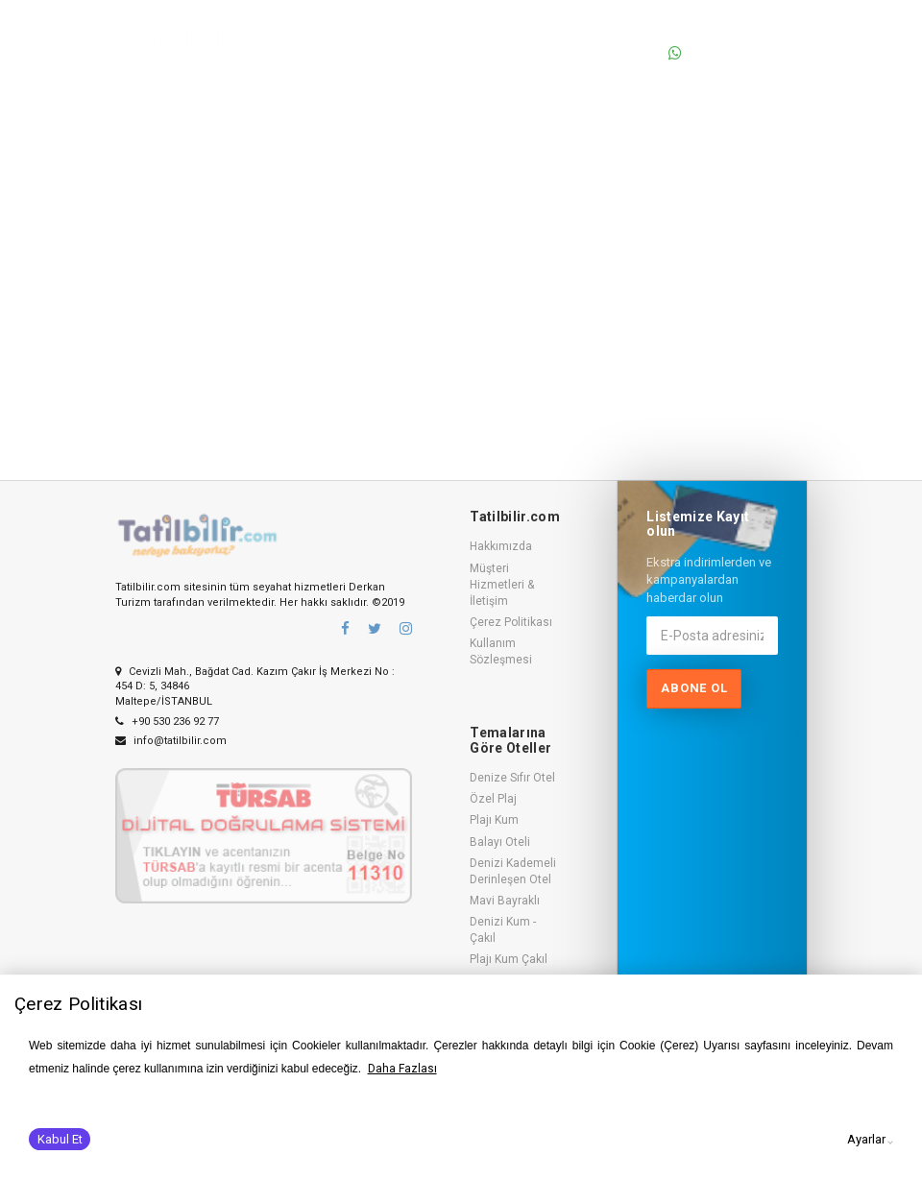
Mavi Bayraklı (505, 900)
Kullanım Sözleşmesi (501, 651)
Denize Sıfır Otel (512, 777)
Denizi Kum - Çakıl (503, 930)
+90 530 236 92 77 (167, 721)
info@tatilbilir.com (171, 740)
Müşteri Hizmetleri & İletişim (502, 585)
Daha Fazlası (402, 1068)
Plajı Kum (494, 820)
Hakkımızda (501, 546)
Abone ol (694, 688)
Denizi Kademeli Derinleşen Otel (513, 871)
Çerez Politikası (511, 622)
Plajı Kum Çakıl (508, 959)
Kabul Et (60, 1139)
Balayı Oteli (500, 842)
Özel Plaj (493, 799)
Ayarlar (866, 1139)
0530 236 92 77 (729, 32)
